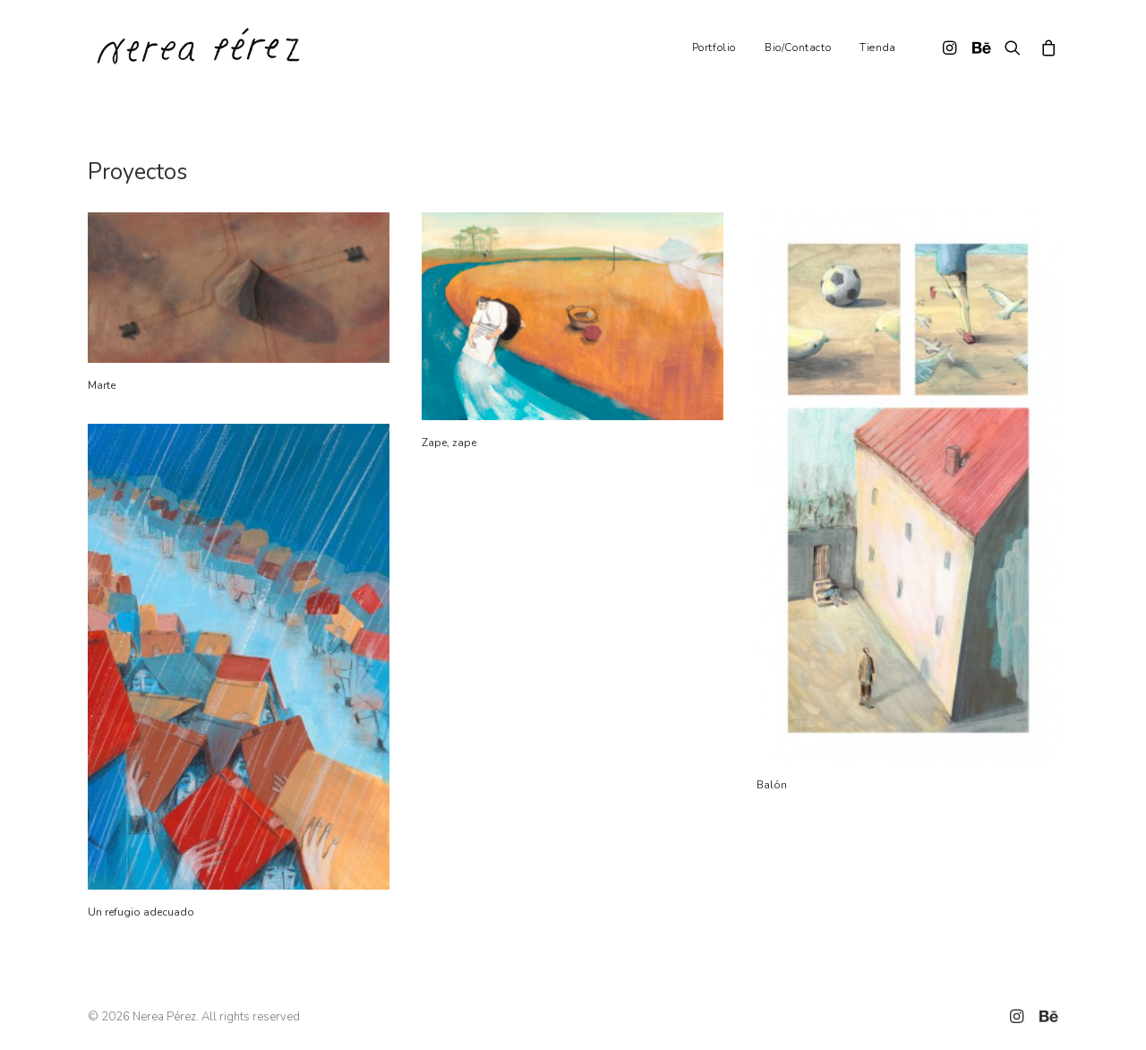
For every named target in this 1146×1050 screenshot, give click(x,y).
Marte (101, 385)
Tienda (878, 47)
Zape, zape (449, 442)
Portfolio (714, 47)
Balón (772, 785)
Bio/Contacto (798, 47)
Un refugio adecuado (141, 912)
